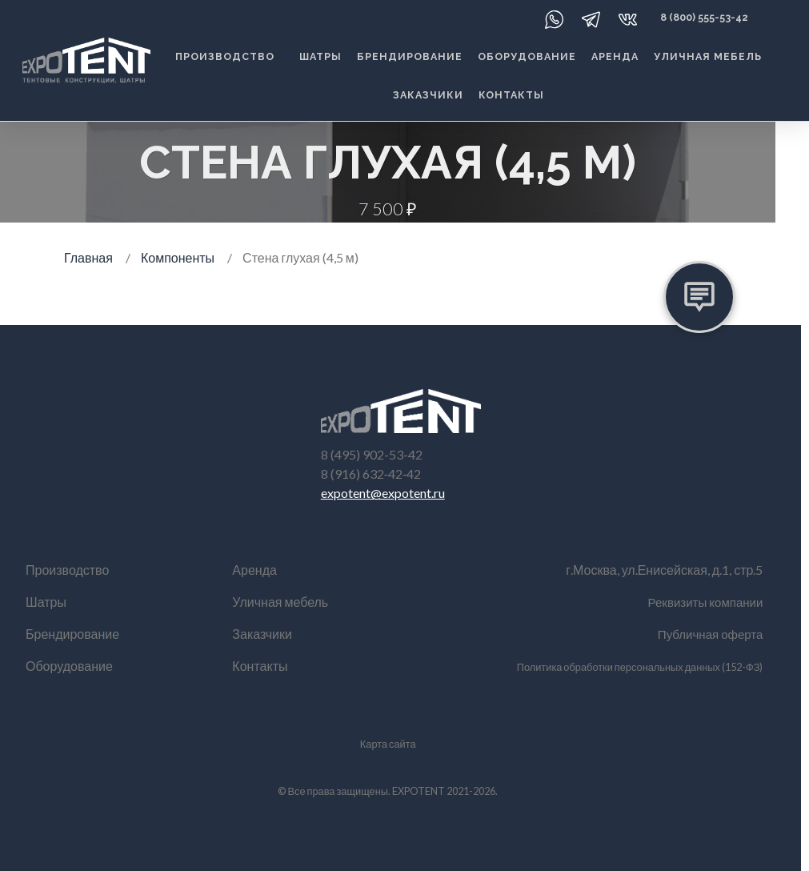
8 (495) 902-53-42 (372, 454)
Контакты (511, 95)
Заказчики (428, 95)
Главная (88, 257)
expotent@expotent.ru (383, 492)
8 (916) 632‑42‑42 (371, 473)
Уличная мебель (708, 56)
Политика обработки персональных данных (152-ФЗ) (640, 666)
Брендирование (410, 56)
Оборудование (527, 56)
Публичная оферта (707, 633)
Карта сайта (388, 743)
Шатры (320, 56)
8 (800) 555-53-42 (704, 17)
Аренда (615, 56)
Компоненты (177, 257)
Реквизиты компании (702, 601)
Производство (224, 56)
